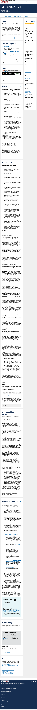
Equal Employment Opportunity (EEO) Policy (10, 665)
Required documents (17, 16)
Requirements (24, 13)
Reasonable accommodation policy (8, 670)
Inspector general (3, 697)
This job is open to (11, 13)
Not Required (27, 78)
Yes (25, 98)
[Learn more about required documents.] (19, 501)
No (25, 95)
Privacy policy (3, 700)
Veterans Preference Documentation (11, 534)
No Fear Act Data (3, 698)
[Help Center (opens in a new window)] (28, 2)
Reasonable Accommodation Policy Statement (8, 688)
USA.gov (2, 704)
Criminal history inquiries (6, 664)
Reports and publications (5, 701)
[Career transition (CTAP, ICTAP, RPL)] (12, 54)
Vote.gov (2, 706)
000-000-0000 (5, 638)
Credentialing (27, 91)
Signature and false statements (7, 672)
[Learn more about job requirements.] (19, 162)
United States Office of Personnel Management (14, 683)
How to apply (25, 16)
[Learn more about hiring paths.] (19, 44)
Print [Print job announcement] (25, 8)
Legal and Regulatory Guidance (6, 691)
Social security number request (7, 673)
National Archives (17, 544)
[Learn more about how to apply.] (19, 622)
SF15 (8, 563)
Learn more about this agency (8, 37)
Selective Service (5, 671)
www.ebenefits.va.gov (10, 567)
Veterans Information (4, 689)
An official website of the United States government (8, 0)
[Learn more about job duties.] (19, 86)
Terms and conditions (4, 703)
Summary (3, 13)
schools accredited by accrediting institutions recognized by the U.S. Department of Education (11, 610)
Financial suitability (5, 666)
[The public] (12, 48)
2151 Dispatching (28, 72)
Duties (18, 13)
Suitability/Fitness (28, 92)
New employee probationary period (8, 667)
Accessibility (3, 694)
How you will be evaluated (6, 16)
